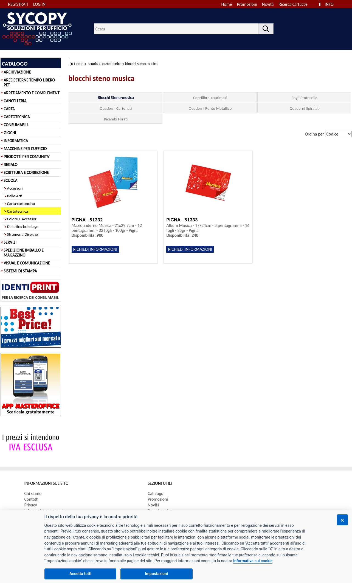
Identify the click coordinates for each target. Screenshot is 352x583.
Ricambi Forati (116, 119)
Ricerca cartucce (293, 4)
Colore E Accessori (22, 218)
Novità (268, 4)
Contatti (31, 499)
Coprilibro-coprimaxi (210, 97)
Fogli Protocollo (304, 97)
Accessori (15, 188)
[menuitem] (295, 4)
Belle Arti (14, 195)
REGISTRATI (18, 4)
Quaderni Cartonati (116, 108)
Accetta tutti (80, 573)
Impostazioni (156, 573)
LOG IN (39, 4)
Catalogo (156, 493)
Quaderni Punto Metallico (210, 108)
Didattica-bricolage (22, 226)
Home (226, 4)
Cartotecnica (17, 211)
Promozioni (247, 4)
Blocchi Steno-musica (116, 97)
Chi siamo (33, 493)
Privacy (30, 505)
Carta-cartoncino (21, 203)
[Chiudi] (342, 519)
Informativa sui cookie (252, 561)
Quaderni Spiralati (304, 108)
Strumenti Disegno (22, 234)
